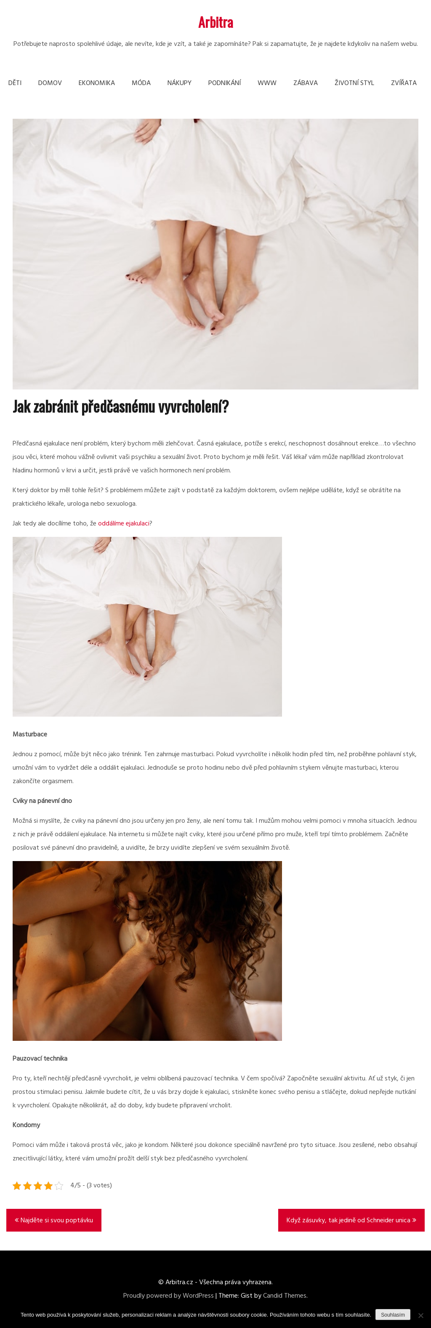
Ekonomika (97, 83)
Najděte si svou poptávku (57, 1220)
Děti (14, 83)
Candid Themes (284, 1296)
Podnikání (224, 83)
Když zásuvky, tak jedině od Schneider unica (348, 1220)
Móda (141, 83)
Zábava (305, 83)
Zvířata (404, 83)
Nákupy (180, 83)
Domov (50, 83)
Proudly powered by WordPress (168, 1296)
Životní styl (354, 83)
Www (267, 83)
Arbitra (215, 22)
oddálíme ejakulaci (123, 523)
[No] (420, 1315)
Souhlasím (393, 1315)
